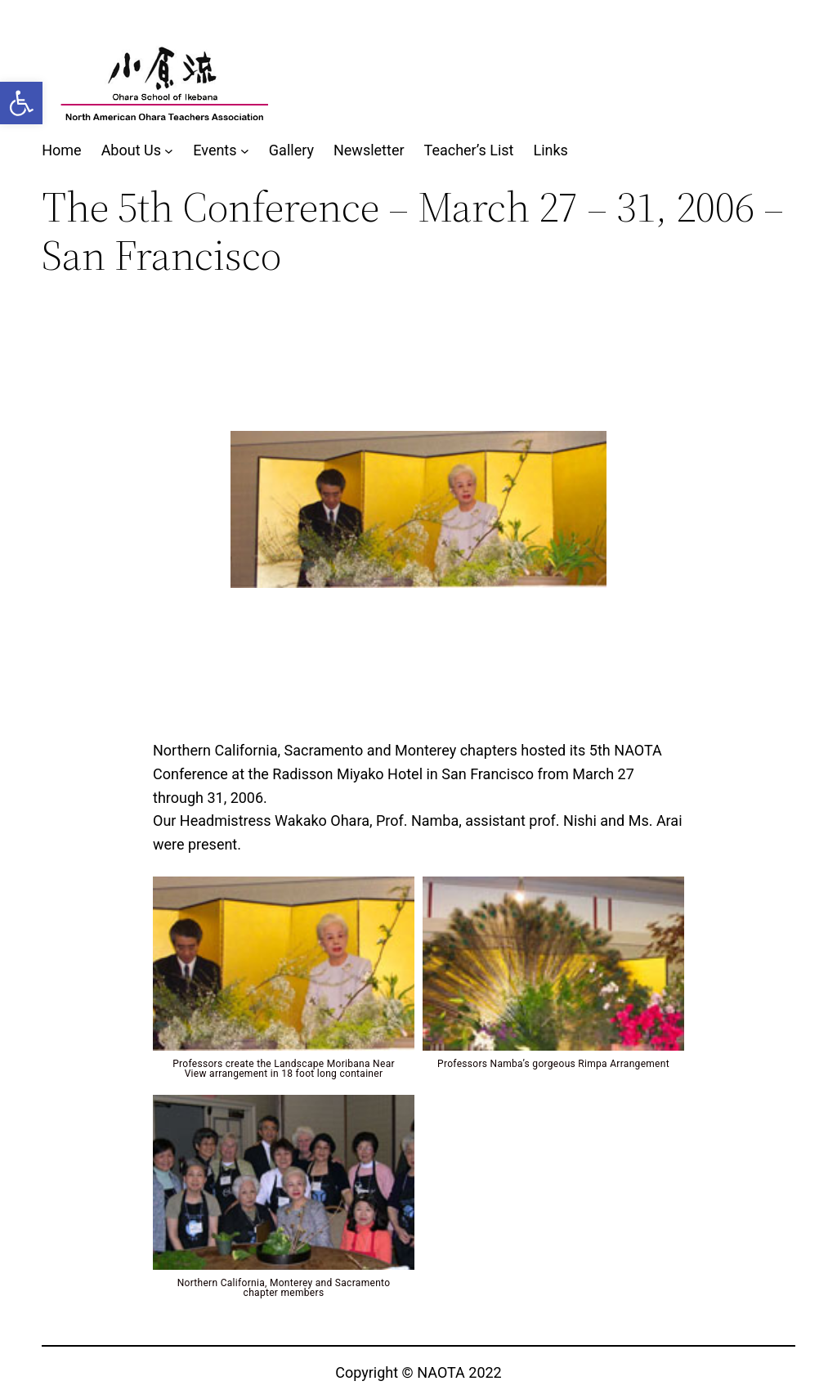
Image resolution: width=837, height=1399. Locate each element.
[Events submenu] (244, 150)
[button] (21, 103)
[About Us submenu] (168, 150)
